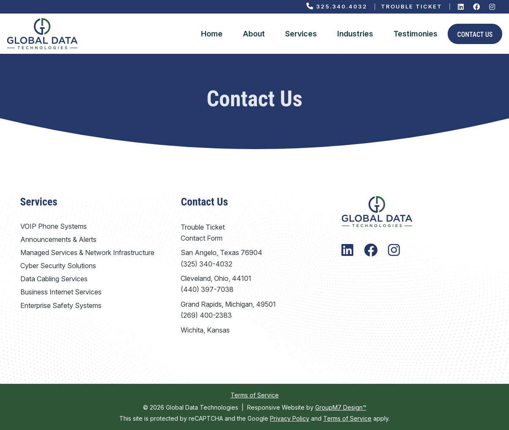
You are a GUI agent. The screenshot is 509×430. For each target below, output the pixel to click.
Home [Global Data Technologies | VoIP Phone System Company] (212, 33)
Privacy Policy (289, 418)
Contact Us (475, 35)
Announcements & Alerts (58, 239)
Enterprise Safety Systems (61, 305)
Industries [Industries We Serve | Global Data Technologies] (355, 33)
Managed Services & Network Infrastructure (87, 252)
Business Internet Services (61, 292)
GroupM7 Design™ (340, 407)
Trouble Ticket (411, 6)
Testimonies (415, 33)
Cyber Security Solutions (58, 265)
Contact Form (202, 238)
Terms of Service (255, 395)
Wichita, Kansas (205, 330)
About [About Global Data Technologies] (254, 33)
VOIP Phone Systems (53, 226)
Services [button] (301, 33)
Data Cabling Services (54, 279)
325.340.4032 (336, 6)
